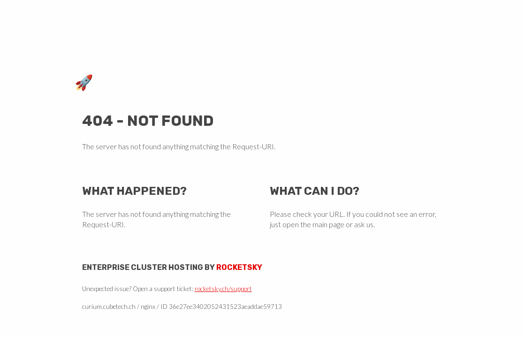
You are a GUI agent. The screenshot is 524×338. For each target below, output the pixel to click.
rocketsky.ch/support (223, 288)
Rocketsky (239, 267)
